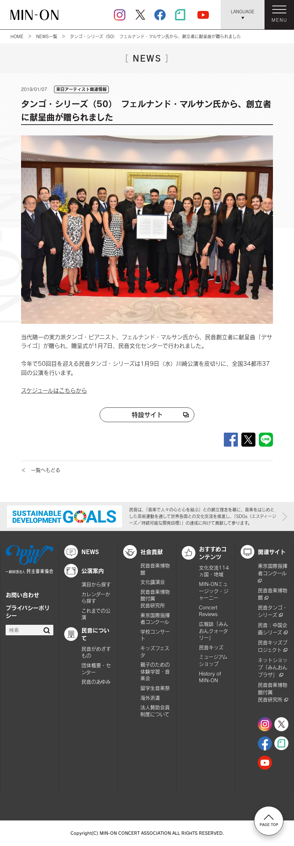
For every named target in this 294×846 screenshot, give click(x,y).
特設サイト (147, 415)
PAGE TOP (269, 820)
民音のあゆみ (96, 682)
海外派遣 (150, 698)
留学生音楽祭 (155, 688)
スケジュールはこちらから (54, 390)
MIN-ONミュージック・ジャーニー (213, 591)
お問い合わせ (22, 594)
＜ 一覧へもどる (40, 470)
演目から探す (96, 584)
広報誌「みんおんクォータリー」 (213, 631)
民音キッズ (211, 647)
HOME (17, 36)
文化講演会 (152, 582)
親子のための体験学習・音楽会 (155, 671)
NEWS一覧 (46, 36)
